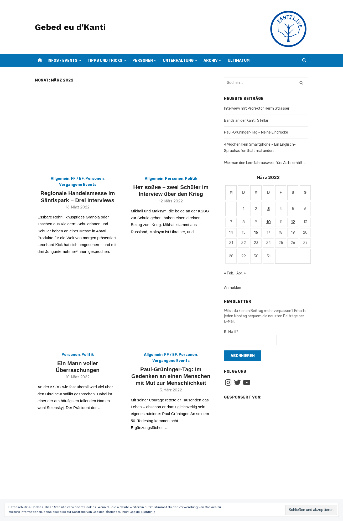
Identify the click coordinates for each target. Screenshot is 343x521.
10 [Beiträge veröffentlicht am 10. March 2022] (268, 222)
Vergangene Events (77, 184)
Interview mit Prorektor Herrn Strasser (256, 108)
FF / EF (77, 178)
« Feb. (229, 273)
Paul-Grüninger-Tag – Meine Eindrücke (256, 132)
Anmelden (232, 287)
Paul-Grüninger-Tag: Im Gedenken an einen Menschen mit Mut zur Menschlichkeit (170, 376)
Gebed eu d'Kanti (70, 27)
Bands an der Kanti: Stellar (246, 120)
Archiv (211, 60)
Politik (191, 178)
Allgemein (60, 178)
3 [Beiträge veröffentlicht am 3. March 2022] (268, 209)
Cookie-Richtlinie (142, 512)
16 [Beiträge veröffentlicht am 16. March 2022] (256, 232)
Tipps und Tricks (104, 60)
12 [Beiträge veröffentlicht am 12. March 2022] (293, 222)
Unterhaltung (178, 60)
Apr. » (241, 273)
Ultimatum (239, 60)
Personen (142, 60)
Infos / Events (62, 60)
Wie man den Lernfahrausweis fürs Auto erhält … (265, 163)
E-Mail (231, 332)
